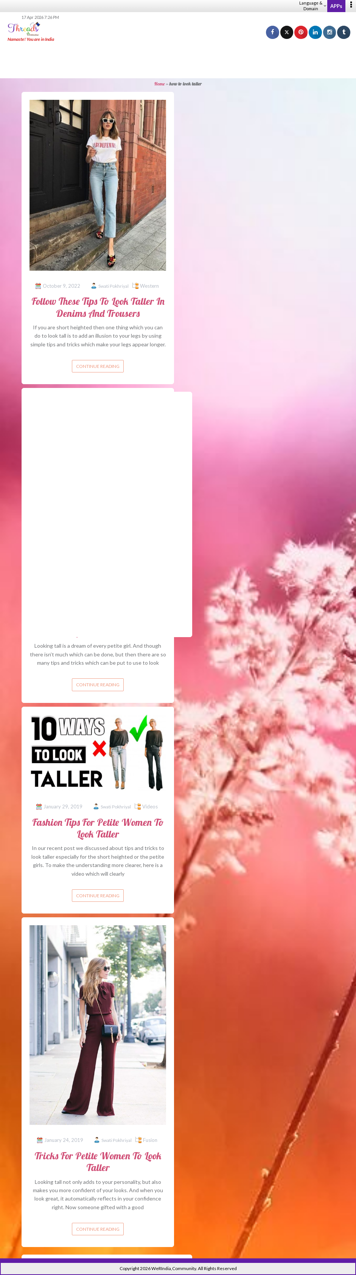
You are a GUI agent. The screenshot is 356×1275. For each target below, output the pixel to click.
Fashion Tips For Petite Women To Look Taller (98, 828)
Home (159, 84)
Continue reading (98, 366)
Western (149, 286)
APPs (336, 6)
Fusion (150, 1140)
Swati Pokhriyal (113, 286)
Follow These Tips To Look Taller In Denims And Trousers (98, 307)
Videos (150, 806)
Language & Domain (312, 5)
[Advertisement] (178, 60)
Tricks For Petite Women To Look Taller (97, 1161)
